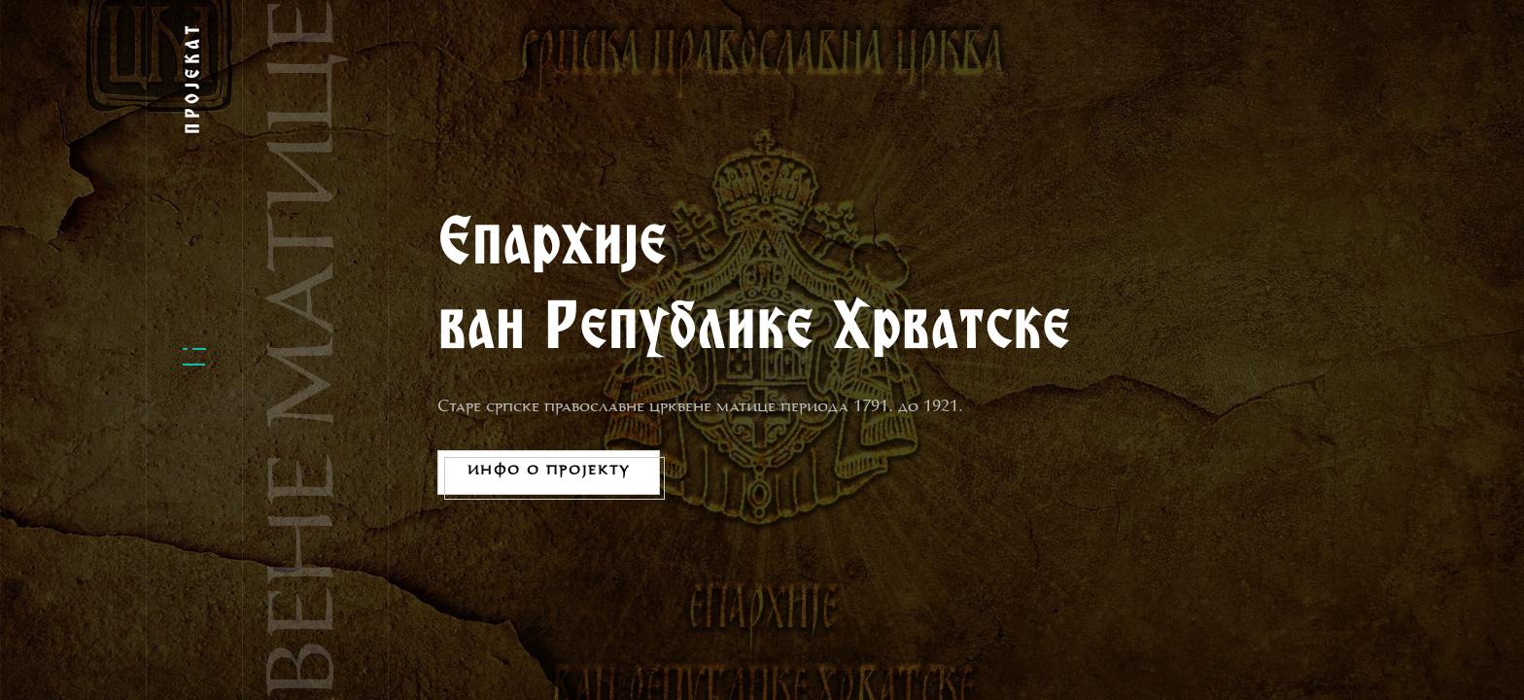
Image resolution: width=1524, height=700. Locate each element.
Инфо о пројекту (549, 471)
